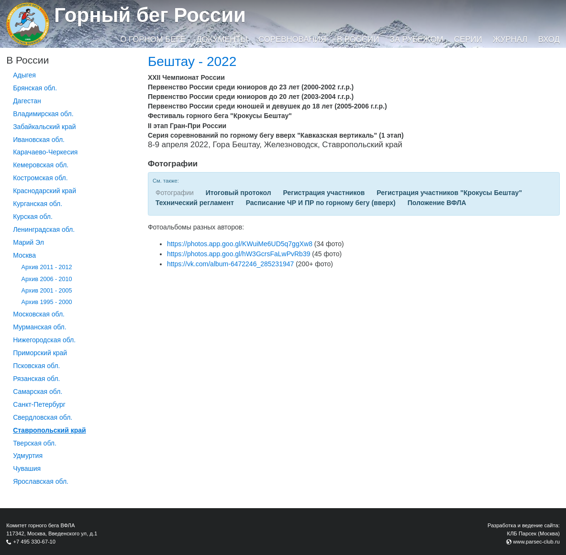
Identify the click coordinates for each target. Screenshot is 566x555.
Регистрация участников (324, 192)
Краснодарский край (44, 191)
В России (358, 39)
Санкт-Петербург (39, 404)
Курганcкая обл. (37, 203)
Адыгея (24, 75)
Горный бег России (150, 15)
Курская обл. (33, 216)
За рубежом (417, 39)
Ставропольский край (49, 430)
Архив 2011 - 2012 (47, 267)
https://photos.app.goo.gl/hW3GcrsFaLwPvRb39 (239, 254)
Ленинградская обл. (44, 229)
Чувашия (27, 468)
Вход (549, 39)
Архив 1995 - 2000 (47, 302)
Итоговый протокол (238, 192)
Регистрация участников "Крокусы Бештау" (449, 192)
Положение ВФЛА (437, 203)
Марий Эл (28, 242)
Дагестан (27, 101)
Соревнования (292, 39)
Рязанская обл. (36, 378)
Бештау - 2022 (192, 61)
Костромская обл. (40, 178)
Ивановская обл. (39, 139)
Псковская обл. (36, 366)
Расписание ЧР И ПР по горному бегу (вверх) (321, 203)
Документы (221, 39)
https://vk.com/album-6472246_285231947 (230, 264)
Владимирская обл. (43, 114)
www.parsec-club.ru (536, 541)
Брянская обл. (35, 88)
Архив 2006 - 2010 (47, 279)
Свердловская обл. (42, 417)
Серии (468, 39)
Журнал (510, 39)
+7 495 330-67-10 (34, 541)
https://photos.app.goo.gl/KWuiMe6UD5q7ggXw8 (239, 244)
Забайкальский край (44, 127)
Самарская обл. (37, 391)
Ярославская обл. (40, 481)
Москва (24, 255)
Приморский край (40, 353)
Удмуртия (28, 455)
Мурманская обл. (40, 327)
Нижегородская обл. (44, 340)
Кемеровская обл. (40, 165)
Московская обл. (39, 314)
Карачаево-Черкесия (45, 152)
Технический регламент (194, 203)
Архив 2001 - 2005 (47, 290)
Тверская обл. (34, 443)
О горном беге (152, 39)
